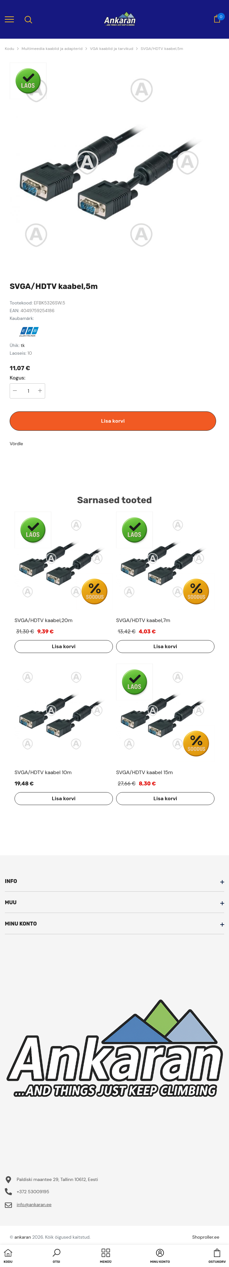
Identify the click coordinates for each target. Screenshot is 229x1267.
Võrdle (16, 443)
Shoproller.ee (205, 1237)
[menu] (9, 19)
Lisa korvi (112, 421)
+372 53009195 (33, 1192)
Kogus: (17, 378)
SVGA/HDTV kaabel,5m (162, 48)
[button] (56, 1256)
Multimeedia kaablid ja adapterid (52, 48)
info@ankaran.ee (34, 1204)
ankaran (23, 1237)
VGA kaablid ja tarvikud (111, 48)
